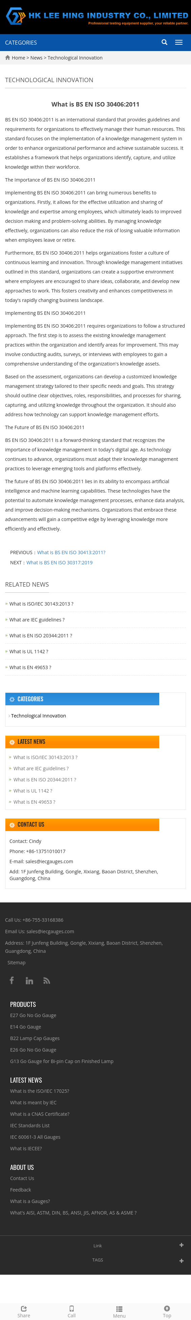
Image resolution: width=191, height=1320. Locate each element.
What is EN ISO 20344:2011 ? (40, 635)
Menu (119, 1311)
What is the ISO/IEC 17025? (39, 1091)
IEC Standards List (30, 1125)
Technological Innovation (74, 57)
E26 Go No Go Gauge (33, 1049)
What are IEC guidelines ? (37, 619)
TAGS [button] (97, 1260)
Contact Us (22, 1178)
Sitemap (16, 962)
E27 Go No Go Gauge (33, 1015)
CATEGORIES (21, 42)
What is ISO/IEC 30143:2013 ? (41, 603)
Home (18, 57)
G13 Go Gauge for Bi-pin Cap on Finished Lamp (62, 1061)
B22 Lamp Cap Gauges (34, 1038)
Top (167, 1311)
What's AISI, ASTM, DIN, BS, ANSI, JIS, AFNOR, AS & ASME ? (73, 1212)
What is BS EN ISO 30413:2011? (71, 552)
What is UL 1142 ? (28, 651)
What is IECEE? (26, 1148)
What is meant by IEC (33, 1102)
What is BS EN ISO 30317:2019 (59, 562)
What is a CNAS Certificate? (39, 1114)
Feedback (20, 1189)
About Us (22, 1167)
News (37, 57)
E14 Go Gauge (25, 1026)
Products (23, 1004)
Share (24, 1311)
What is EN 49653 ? (30, 667)
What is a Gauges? (30, 1201)
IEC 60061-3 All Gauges (35, 1137)
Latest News (26, 1079)
